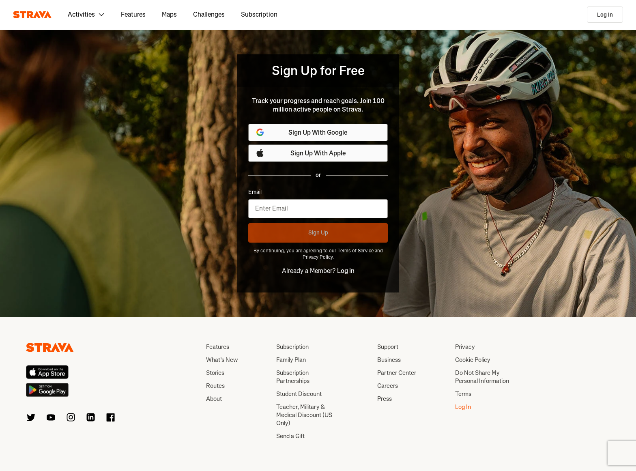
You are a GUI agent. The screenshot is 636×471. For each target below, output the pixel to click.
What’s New (222, 360)
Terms (463, 394)
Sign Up (318, 233)
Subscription (259, 14)
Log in (346, 271)
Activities (86, 14)
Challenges (209, 14)
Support (387, 347)
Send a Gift (290, 436)
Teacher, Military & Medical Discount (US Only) (304, 415)
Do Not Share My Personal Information (482, 377)
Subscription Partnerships (292, 377)
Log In (605, 15)
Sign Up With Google (301, 132)
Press (384, 399)
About (214, 399)
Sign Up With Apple (300, 153)
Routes (215, 386)
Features (133, 14)
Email (255, 192)
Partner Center (396, 373)
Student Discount (299, 394)
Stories (215, 373)
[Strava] (32, 14)
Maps (169, 14)
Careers (387, 386)
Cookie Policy (472, 360)
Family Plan (291, 360)
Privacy (465, 347)
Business (389, 360)
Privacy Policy (318, 257)
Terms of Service (355, 250)
